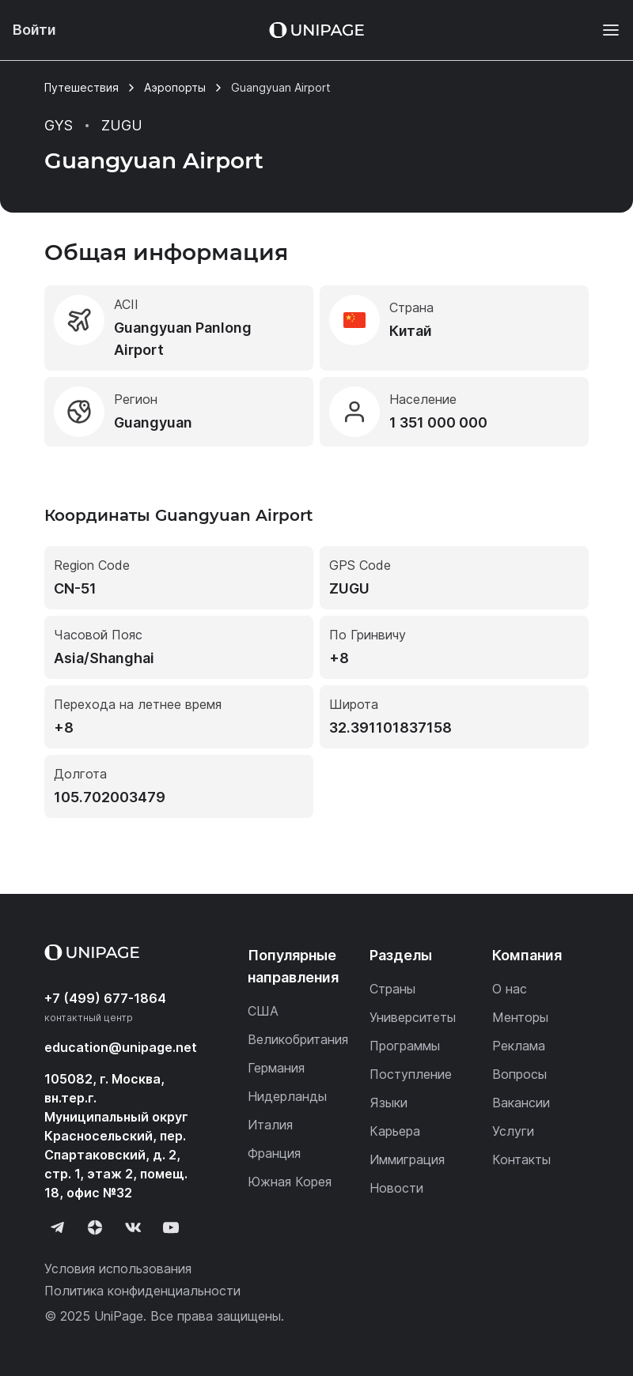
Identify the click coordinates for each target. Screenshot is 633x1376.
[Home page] (316, 30)
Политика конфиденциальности (142, 1291)
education (120, 1047)
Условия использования (117, 1268)
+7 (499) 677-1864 (105, 998)
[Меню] (603, 30)
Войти (34, 29)
